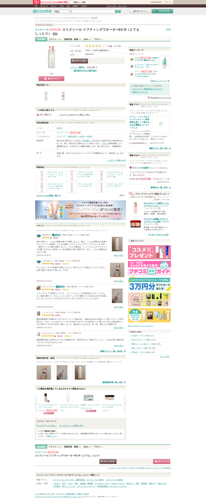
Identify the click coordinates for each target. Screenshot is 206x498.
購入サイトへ (51, 78)
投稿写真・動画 (72, 39)
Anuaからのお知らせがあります (145, 58)
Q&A (68, 6)
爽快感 (144, 483)
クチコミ (55, 39)
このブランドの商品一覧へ (73, 426)
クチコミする (79, 61)
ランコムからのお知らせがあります (51, 410)
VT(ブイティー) (86, 408)
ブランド (53, 6)
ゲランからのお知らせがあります (146, 71)
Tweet (168, 29)
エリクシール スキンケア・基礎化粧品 (69, 480)
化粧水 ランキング (140, 92)
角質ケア (152, 483)
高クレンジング (68, 486)
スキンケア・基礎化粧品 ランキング (147, 89)
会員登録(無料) (156, 2)
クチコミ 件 (77, 67)
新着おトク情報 (80, 2)
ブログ (61, 6)
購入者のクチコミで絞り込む (85, 71)
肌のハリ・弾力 (133, 483)
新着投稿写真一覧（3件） (113, 382)
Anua (137, 58)
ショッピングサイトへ (48, 413)
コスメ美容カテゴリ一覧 (44, 494)
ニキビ (70, 483)
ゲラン (137, 72)
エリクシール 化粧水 (95, 480)
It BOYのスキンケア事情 (140, 340)
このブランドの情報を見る (45, 24)
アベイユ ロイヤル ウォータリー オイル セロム (146, 73)
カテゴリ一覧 (111, 6)
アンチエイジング (102, 483)
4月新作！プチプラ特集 (140, 336)
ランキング (44, 6)
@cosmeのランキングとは (160, 98)
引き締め (56, 486)
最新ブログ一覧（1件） (159, 148)
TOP (35, 6)
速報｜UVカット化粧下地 (141, 348)
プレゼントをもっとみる (158, 235)
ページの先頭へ (140, 468)
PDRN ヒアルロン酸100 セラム (146, 59)
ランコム (42, 410)
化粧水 (82, 136)
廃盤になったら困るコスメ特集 (143, 344)
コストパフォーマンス (86, 486)
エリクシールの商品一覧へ (47, 195)
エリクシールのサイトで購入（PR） (75, 115)
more (121, 195)
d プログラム (140, 65)
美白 (76, 483)
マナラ (62, 410)
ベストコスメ (122, 6)
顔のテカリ (162, 483)
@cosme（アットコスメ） (108, 497)
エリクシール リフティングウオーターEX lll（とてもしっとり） (68, 455)
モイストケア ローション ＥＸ (147, 66)
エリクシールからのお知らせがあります (55, 29)
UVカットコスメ (118, 483)
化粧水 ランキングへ (158, 81)
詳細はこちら (51, 436)
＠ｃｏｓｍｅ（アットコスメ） (141, 326)
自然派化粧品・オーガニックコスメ (112, 486)
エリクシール (42, 29)
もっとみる (164, 356)
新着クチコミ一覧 (112, 351)
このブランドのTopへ (48, 426)
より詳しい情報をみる (116, 160)
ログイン (168, 2)
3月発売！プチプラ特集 (140, 352)
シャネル (105, 410)
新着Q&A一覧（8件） (160, 187)
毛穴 (64, 483)
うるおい (105, 143)
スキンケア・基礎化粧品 (67, 136)
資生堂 (59, 128)
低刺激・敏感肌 (86, 483)
